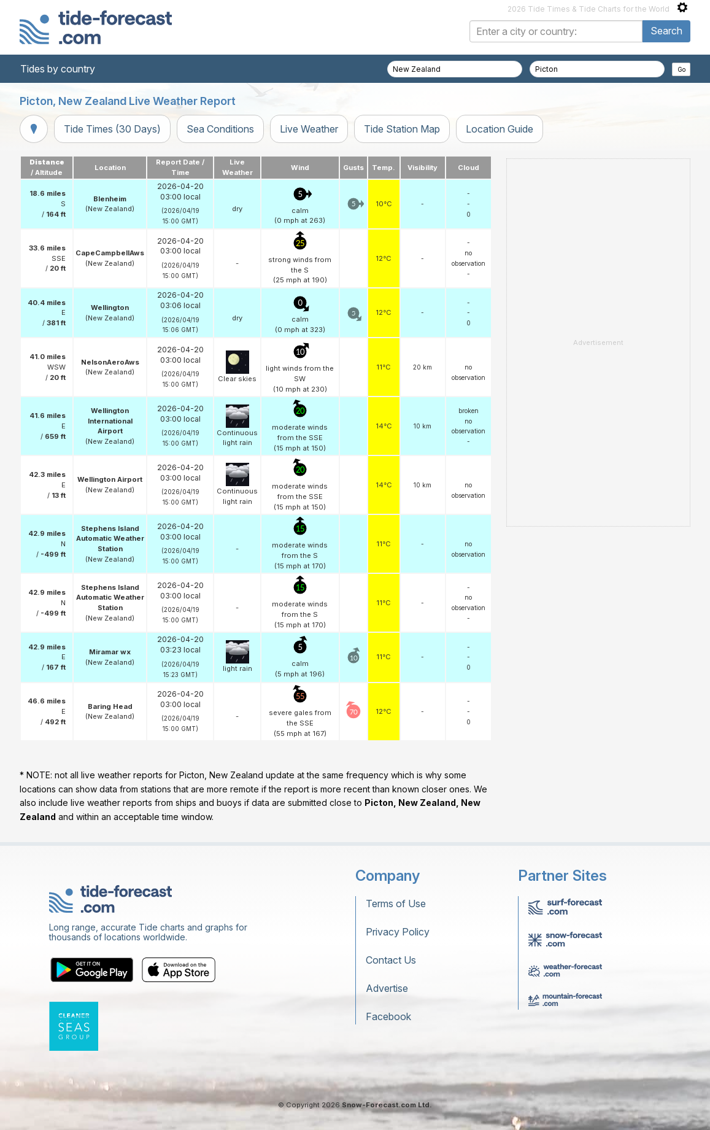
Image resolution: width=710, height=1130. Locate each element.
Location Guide (499, 129)
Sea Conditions (220, 129)
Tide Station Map (402, 129)
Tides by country (57, 69)
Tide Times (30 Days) (112, 129)
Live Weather (309, 129)
